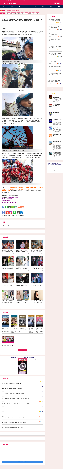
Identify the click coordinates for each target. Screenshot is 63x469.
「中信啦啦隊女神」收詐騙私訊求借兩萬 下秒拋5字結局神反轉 (22, 302)
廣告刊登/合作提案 (51, 164)
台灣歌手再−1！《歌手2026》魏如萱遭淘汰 (55, 27)
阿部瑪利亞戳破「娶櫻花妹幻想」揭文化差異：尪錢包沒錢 (56, 81)
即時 (12, 6)
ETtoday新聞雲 (5, 0)
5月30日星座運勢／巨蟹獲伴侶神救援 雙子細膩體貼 (12, 388)
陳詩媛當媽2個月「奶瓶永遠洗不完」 (56, 47)
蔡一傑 (26, 13)
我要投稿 (49, 163)
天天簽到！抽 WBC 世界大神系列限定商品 (57, 105)
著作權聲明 (54, 166)
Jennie (8, 13)
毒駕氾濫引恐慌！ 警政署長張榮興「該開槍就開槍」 (12, 383)
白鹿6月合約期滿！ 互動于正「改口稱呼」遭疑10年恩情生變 (13, 408)
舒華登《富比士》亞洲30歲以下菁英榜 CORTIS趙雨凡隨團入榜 (37, 302)
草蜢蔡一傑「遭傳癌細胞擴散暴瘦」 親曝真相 (56, 33)
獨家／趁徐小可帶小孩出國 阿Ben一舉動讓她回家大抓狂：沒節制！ (37, 285)
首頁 (4, 6)
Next (42, 322)
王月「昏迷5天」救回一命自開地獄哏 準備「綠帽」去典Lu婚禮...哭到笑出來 (8, 345)
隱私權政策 (50, 166)
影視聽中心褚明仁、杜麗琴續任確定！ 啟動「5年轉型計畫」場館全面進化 (16, 398)
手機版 (10, 0)
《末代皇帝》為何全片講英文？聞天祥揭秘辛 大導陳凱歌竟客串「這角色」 (16, 403)
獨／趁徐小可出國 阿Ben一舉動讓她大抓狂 (56, 74)
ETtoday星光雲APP (15, 0)
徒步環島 (9, 225)
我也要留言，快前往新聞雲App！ (22, 461)
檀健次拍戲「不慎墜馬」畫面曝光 (13, 10)
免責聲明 (57, 166)
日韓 (35, 6)
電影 (51, 6)
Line (56, 3)
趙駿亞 (4, 225)
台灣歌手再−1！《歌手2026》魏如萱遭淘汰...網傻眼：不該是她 (22, 252)
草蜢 (22, 13)
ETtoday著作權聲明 (19, 215)
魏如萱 (18, 13)
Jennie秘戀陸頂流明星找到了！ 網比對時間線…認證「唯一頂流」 (8, 252)
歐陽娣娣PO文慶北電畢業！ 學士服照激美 (56, 54)
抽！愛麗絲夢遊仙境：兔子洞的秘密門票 (57, 96)
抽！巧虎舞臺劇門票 (56, 112)
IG (59, 3)
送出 (51, 3)
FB (58, 3)
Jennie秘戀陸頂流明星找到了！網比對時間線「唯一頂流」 (56, 20)
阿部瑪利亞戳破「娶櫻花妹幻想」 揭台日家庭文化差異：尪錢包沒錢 (8, 302)
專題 (59, 6)
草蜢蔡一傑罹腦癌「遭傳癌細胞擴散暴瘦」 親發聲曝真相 (12, 427)
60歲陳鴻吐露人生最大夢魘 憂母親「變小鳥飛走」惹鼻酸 (13, 393)
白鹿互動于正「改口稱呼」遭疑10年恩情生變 (56, 40)
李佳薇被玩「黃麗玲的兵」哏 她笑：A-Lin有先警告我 (22, 357)
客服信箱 (56, 164)
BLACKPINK (13, 13)
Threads (54, 3)
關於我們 (56, 163)
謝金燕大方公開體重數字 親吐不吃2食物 (56, 60)
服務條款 (59, 164)
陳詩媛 (37, 13)
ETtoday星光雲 (9, 3)
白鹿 (30, 13)
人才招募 (53, 163)
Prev (3, 322)
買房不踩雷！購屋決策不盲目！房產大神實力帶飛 (57, 143)
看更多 (23, 350)
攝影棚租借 (22, 0)
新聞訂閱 (26, 0)
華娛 (43, 6)
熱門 (20, 6)
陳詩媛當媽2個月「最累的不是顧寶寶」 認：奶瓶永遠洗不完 (13, 413)
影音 (28, 6)
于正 (33, 13)
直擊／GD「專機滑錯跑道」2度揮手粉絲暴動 (56, 67)
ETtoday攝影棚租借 (57, 152)
